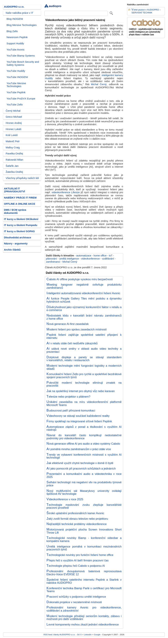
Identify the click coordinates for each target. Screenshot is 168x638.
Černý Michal (13, 110)
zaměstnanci (53, 261)
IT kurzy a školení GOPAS (19, 231)
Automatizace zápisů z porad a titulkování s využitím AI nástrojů (84, 428)
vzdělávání (108, 258)
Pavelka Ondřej (14, 153)
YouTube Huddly (16, 71)
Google (97, 634)
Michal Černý (99, 84)
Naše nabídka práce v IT (19, 13)
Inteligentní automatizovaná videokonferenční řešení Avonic (83, 293)
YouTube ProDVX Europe (21, 98)
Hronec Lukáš (13, 129)
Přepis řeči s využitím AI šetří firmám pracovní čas (77, 560)
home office (100, 255)
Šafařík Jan (12, 166)
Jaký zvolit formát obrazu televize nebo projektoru (77, 518)
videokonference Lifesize (66, 192)
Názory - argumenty (16, 243)
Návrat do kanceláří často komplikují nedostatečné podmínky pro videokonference (84, 437)
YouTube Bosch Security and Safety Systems (23, 63)
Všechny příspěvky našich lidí (22, 178)
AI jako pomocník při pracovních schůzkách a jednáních (81, 468)
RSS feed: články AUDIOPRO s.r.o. (59, 634)
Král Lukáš (12, 135)
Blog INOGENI (15, 19)
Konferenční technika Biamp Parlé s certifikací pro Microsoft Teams (84, 590)
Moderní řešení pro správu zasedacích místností (76, 329)
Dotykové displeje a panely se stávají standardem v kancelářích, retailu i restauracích (84, 359)
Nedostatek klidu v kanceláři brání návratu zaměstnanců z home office (84, 317)
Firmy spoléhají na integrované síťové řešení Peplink (79, 421)
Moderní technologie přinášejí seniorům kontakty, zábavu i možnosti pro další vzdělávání (84, 617)
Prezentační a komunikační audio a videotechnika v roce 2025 (84, 475)
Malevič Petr (13, 141)
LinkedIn (87, 634)
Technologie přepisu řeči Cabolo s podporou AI (75, 565)
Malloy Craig (13, 147)
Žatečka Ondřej (14, 172)
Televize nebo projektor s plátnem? (68, 396)
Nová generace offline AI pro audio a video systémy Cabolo (83, 443)
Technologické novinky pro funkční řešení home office (79, 554)
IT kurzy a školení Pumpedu (20, 225)
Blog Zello (12, 31)
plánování (51, 258)
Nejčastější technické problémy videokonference (76, 524)
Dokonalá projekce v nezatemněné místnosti (74, 602)
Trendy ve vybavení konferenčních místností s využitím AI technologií (84, 456)
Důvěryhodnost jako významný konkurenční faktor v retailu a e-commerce (84, 309)
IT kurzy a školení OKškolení (21, 219)
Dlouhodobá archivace (17, 237)
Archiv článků (12, 249)
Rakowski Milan (14, 159)
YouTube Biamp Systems (21, 55)
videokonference (90, 258)
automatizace (83, 255)
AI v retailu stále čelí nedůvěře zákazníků (71, 343)
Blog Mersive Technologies (22, 25)
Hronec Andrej (14, 123)
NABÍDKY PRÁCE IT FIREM (20, 197)
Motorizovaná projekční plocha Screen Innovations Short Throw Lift (84, 531)
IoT (110, 255)
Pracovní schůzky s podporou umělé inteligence (76, 596)
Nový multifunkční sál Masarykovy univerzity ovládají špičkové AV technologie (84, 492)
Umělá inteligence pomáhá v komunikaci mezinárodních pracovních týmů (84, 548)
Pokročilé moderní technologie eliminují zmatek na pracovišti (84, 384)
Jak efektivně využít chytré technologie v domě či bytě (79, 463)
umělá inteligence (69, 258)
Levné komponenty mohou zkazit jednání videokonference (82, 624)
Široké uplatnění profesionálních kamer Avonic (75, 513)
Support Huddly (15, 43)
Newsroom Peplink (17, 37)
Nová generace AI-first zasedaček (67, 323)
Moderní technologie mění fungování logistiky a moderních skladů (84, 367)
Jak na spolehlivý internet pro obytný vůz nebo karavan (80, 391)
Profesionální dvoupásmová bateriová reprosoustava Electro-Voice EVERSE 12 (84, 573)
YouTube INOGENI (17, 77)
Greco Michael (14, 116)
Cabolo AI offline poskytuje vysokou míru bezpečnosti (79, 279)
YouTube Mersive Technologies (16, 85)
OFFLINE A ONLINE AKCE (19, 203)
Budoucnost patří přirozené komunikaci (70, 410)
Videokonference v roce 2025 (64, 499)
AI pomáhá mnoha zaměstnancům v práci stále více (78, 449)
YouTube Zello (15, 104)
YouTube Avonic (16, 49)
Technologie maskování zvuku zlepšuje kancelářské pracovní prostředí (84, 506)
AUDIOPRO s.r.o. (14, 6)
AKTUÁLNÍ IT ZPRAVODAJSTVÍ (14, 190)
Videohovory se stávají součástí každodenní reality (78, 415)
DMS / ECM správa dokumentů (15, 211)
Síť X (79, 634)
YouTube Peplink (16, 92)
